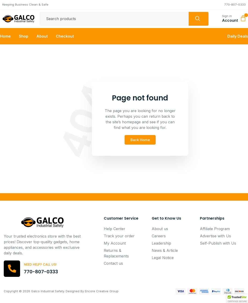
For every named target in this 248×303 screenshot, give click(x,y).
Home (5, 36)
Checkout (65, 36)
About (42, 36)
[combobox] (114, 19)
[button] (237, 298)
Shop (23, 36)
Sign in (227, 16)
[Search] (198, 19)
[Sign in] (216, 17)
